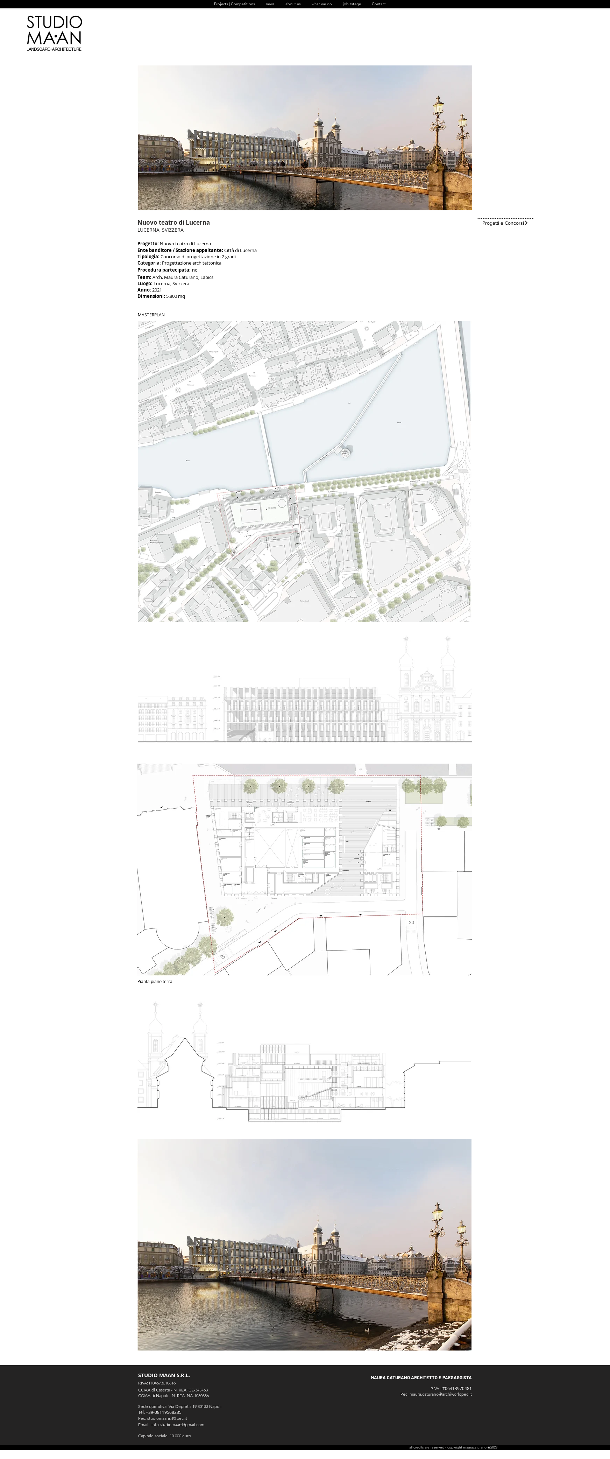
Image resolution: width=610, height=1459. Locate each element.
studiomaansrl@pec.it (167, 1418)
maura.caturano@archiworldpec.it (441, 1394)
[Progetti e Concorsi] (505, 222)
